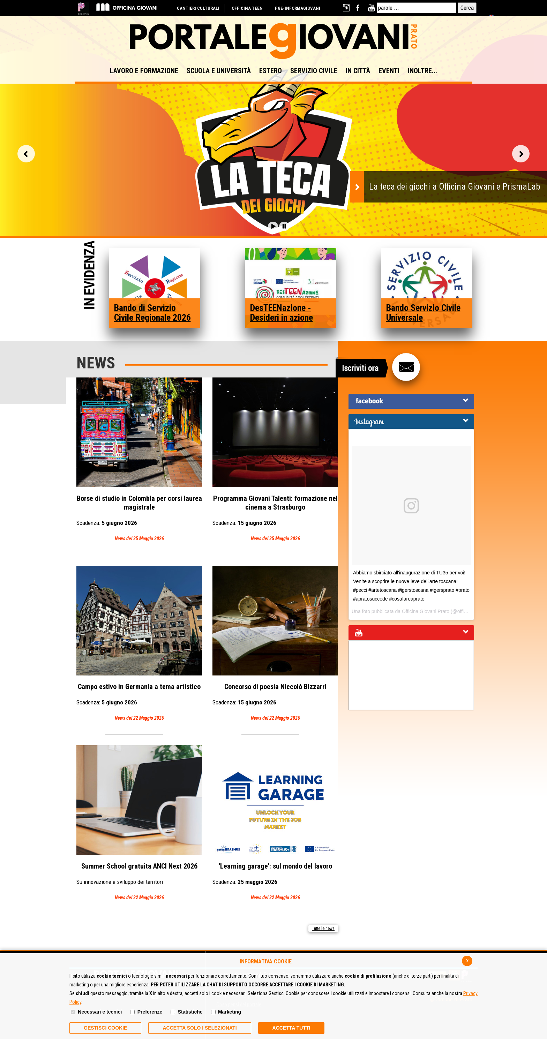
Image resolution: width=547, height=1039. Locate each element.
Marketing (229, 1012)
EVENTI (389, 71)
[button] (273, 226)
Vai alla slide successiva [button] (521, 153)
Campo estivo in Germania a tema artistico (139, 644)
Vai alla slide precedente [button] (26, 153)
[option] (273, 157)
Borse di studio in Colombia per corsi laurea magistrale (139, 460)
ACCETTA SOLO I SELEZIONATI (200, 1028)
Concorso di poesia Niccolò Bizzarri (275, 644)
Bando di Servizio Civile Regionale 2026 (152, 313)
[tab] (411, 401)
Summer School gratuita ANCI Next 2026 (139, 823)
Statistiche (190, 1012)
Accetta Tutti (291, 1028)
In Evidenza (89, 276)
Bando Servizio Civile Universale (423, 313)
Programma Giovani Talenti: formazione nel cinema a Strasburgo (275, 460)
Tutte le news (323, 928)
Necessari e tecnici (100, 1012)
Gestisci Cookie (105, 1028)
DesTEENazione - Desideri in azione (281, 313)
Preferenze (150, 1012)
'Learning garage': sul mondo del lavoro (275, 823)
